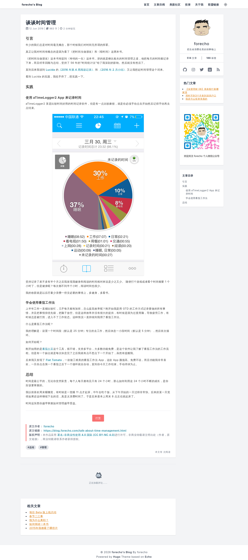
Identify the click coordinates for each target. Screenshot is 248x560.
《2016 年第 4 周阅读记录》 (76, 69)
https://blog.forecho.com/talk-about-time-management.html (85, 422)
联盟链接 (213, 4)
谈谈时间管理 (41, 22)
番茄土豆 (47, 341)
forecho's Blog (32, 4)
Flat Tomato (54, 352)
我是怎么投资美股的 (196, 98)
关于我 (199, 4)
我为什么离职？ (39, 512)
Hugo (117, 549)
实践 (184, 186)
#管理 (43, 439)
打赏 (98, 410)
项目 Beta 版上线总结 (43, 504)
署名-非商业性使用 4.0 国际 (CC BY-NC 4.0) (86, 427)
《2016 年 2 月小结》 (112, 69)
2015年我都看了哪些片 (43, 520)
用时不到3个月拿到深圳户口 (201, 95)
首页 (146, 4)
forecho (49, 418)
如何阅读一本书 (39, 516)
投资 (188, 4)
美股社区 (175, 4)
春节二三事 (36, 508)
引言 (184, 181)
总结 (184, 202)
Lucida (50, 69)
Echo (148, 549)
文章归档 (159, 4)
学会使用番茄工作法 (197, 198)
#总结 (31, 439)
